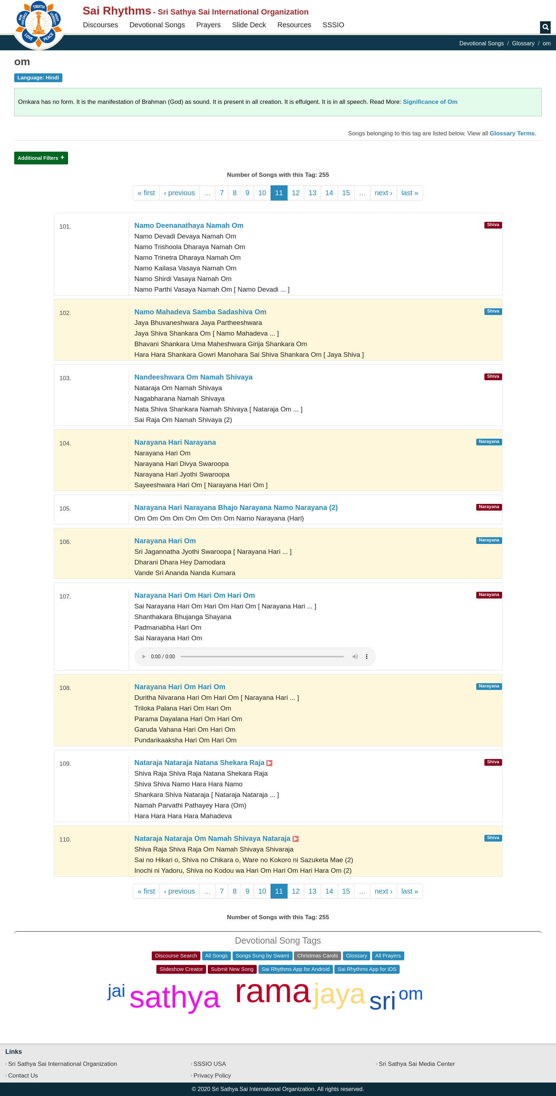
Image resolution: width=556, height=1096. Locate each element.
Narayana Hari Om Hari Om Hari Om (194, 595)
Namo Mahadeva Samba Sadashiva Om (200, 312)
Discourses (100, 25)
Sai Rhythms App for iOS (367, 969)
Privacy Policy (212, 1075)
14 (329, 193)
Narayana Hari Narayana (175, 442)
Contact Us (23, 1075)
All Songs (216, 955)
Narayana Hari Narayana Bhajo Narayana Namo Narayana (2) (236, 507)
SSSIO (333, 25)
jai (117, 991)
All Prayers (388, 955)
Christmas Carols (317, 955)
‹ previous (179, 193)
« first (146, 193)
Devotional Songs (157, 25)
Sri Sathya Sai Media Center (417, 1064)
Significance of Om (430, 102)
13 (312, 193)
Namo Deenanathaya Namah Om (189, 225)
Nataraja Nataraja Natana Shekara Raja (203, 762)
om (411, 994)
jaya (339, 993)
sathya (174, 996)
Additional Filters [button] (38, 158)
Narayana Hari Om (165, 541)
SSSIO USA (210, 1064)
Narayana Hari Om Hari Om (180, 687)
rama (273, 990)
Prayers (208, 25)
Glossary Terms (512, 133)
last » (409, 193)
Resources (294, 25)
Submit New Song (232, 969)
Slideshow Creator (181, 969)
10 (262, 193)
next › (384, 193)
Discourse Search (176, 955)
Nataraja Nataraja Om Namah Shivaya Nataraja (216, 838)
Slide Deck (249, 25)
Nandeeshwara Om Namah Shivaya (193, 377)
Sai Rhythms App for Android (296, 969)
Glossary (523, 43)
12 (296, 193)
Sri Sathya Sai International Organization (62, 1064)
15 (346, 193)
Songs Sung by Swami (262, 955)
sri (382, 1001)
